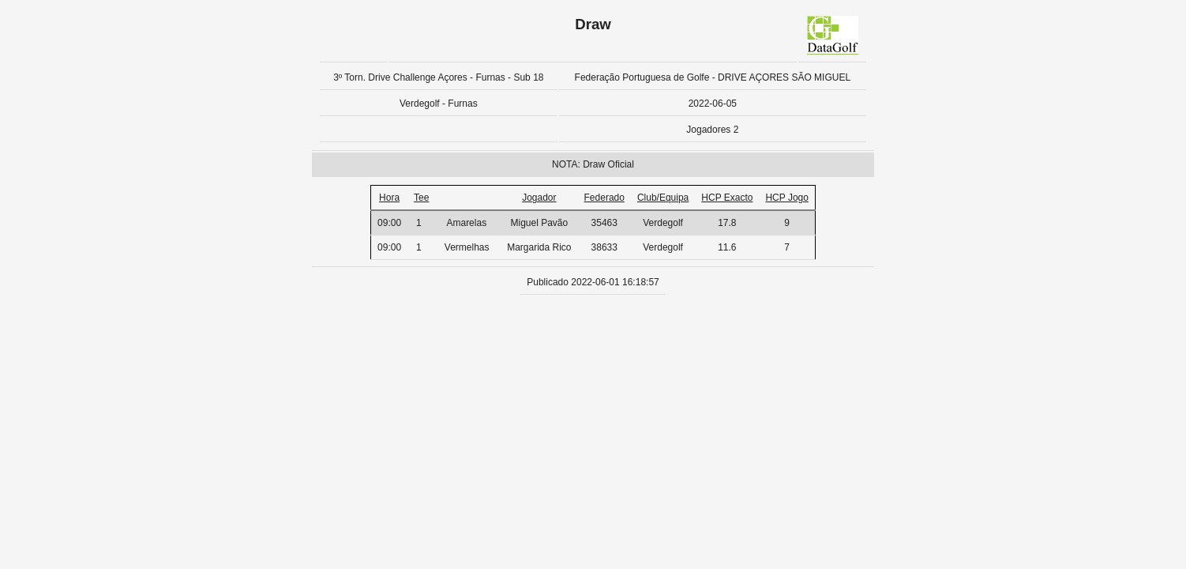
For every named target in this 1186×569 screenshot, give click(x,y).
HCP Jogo (786, 197)
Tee (421, 197)
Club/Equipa (663, 197)
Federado (604, 197)
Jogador (539, 197)
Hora (389, 197)
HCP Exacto (727, 197)
